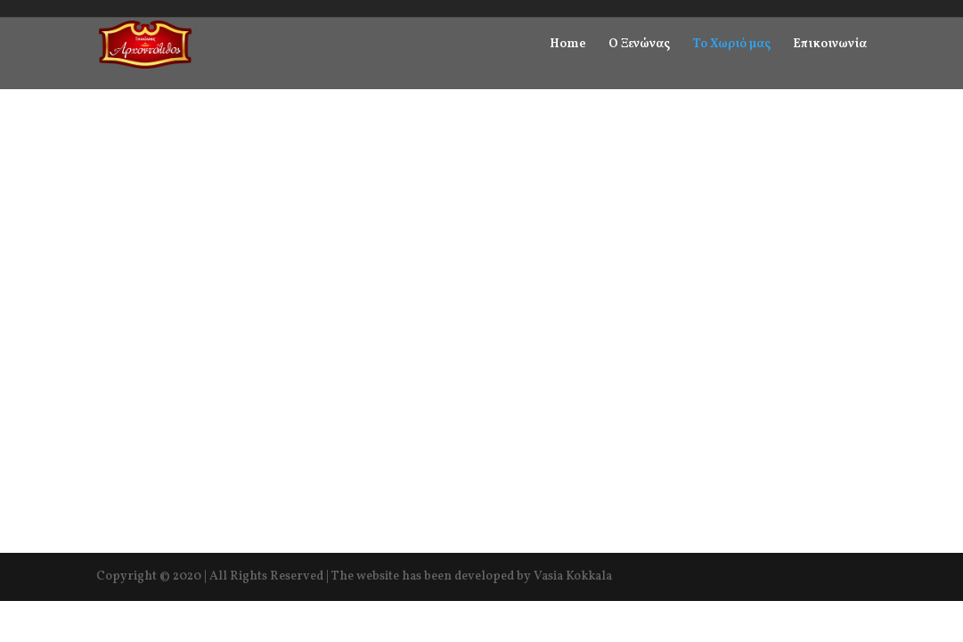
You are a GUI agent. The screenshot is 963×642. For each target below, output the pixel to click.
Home (568, 45)
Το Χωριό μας (731, 45)
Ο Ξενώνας (639, 45)
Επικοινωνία (830, 45)
